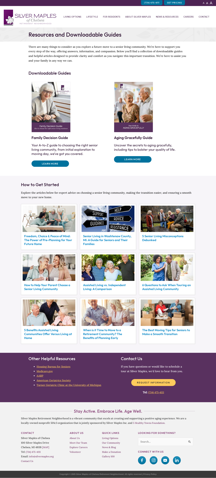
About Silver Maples (138, 16)
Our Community (111, 442)
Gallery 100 (108, 456)
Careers (188, 16)
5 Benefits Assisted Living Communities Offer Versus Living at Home (48, 334)
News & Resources (167, 16)
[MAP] (45, 447)
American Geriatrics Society (54, 380)
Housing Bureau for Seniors (54, 366)
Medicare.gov (45, 371)
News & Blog (109, 447)
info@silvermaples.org (42, 456)
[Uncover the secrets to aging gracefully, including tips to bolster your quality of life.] (133, 107)
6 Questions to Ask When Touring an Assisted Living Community (166, 287)
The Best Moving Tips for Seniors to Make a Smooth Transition (166, 332)
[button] (50, 163)
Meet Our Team (79, 442)
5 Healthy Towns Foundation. (150, 423)
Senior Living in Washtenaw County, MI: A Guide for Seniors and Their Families (107, 240)
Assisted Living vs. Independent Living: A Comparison (104, 287)
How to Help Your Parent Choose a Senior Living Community (47, 287)
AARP (40, 376)
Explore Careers (79, 447)
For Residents (111, 16)
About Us (75, 438)
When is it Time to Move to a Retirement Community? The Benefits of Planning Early (102, 334)
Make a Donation (112, 452)
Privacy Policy (149, 474)
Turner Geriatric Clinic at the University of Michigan (70, 385)
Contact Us (27, 461)
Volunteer (75, 452)
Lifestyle (92, 16)
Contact (204, 16)
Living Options (72, 16)
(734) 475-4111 (156, 392)
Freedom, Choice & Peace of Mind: (49, 240)
